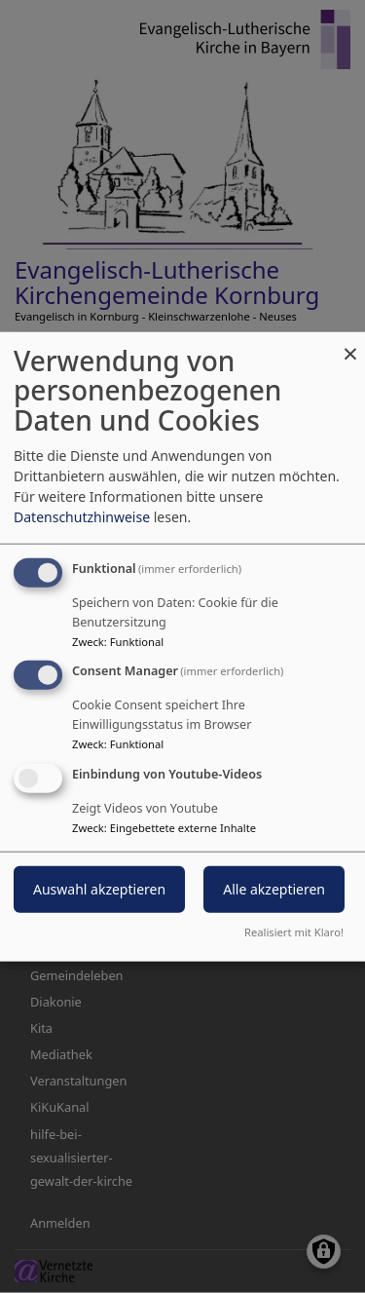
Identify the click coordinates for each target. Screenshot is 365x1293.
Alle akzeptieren (274, 889)
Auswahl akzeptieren (99, 889)
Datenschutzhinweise (82, 516)
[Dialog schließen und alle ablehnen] (350, 343)
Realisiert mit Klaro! (294, 932)
